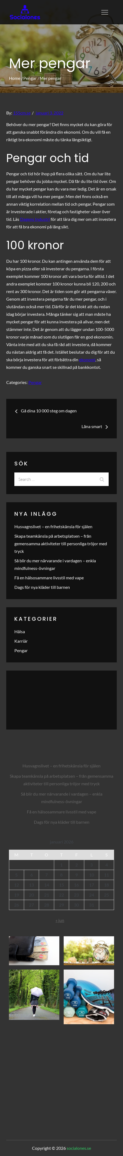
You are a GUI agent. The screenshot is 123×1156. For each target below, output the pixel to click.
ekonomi (87, 359)
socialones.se (79, 1148)
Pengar (35, 382)
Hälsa (19, 631)
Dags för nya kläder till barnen (42, 587)
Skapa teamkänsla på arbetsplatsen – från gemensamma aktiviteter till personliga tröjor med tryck (60, 543)
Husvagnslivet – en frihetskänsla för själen (53, 526)
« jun (60, 920)
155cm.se (22, 112)
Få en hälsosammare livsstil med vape (49, 577)
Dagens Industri (35, 219)
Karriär (21, 640)
